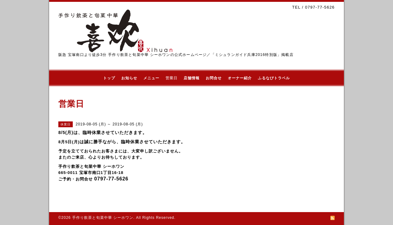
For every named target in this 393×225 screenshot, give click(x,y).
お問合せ (214, 78)
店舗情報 (192, 78)
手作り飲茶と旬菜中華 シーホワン (102, 217)
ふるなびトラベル (274, 78)
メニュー (151, 78)
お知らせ (129, 78)
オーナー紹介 (240, 78)
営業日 (171, 78)
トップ (109, 78)
